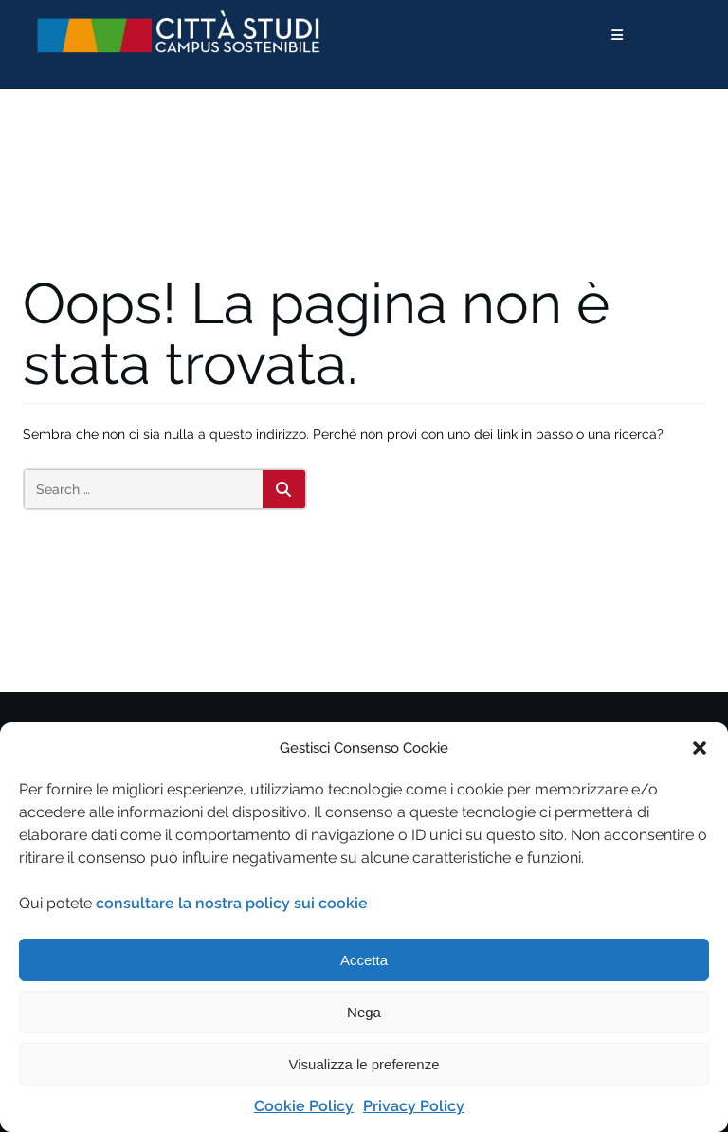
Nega (364, 1012)
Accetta (364, 960)
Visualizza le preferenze (364, 1064)
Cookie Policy (304, 1106)
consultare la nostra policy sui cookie (232, 903)
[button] (699, 748)
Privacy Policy (413, 1106)
